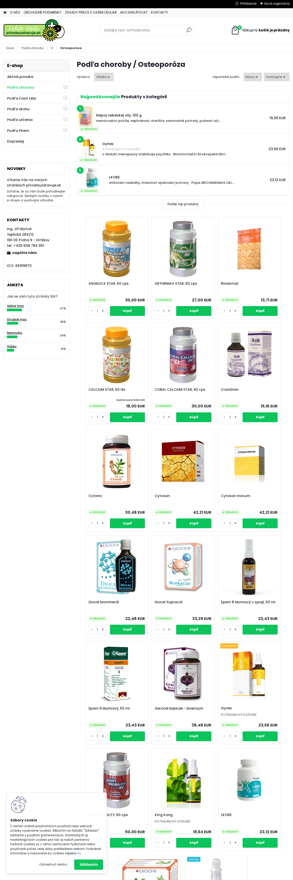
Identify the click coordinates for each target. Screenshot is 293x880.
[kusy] (89, 311)
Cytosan (248, 389)
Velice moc (15, 306)
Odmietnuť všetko (53, 864)
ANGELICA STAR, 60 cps (102, 283)
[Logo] (34, 30)
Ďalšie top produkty (182, 204)
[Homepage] (4, 12)
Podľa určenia (20, 119)
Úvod (10, 48)
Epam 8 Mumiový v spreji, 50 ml (257, 498)
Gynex (193, 602)
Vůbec (12, 346)
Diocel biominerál (150, 496)
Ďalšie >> (191, 758)
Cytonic (195, 389)
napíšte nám (24, 252)
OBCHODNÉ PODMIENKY (42, 12)
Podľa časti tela (21, 98)
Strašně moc (17, 319)
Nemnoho (14, 333)
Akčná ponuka (20, 76)
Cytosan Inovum (96, 496)
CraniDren (143, 389)
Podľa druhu (18, 109)
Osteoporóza (71, 48)
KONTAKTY (159, 12)
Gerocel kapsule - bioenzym (150, 604)
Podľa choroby (32, 48)
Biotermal (196, 283)
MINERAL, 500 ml (255, 708)
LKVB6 (140, 709)
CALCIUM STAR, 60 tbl (259, 283)
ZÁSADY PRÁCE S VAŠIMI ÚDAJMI (90, 12)
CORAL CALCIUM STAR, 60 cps (103, 391)
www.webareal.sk (165, 875)
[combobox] (252, 77)
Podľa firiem (18, 130)
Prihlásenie (248, 3)
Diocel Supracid (202, 496)
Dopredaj (15, 141)
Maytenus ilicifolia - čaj (208, 709)
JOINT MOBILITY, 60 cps (261, 602)
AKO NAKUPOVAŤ (133, 12)
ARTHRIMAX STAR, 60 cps (156, 283)
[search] (189, 31)
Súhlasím (89, 864)
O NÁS (15, 12)
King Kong (90, 708)
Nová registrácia (277, 3)
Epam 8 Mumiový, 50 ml (102, 602)
